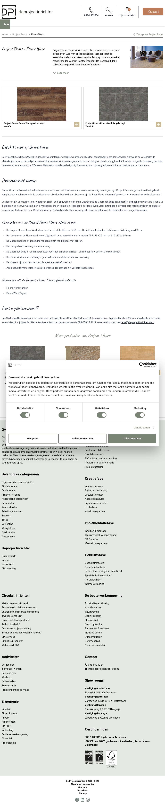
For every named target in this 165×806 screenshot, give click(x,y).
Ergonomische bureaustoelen (17, 482)
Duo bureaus (8, 490)
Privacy (6, 717)
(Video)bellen (9, 681)
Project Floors (19, 34)
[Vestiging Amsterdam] (124, 688)
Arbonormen (8, 721)
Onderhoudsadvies (95, 567)
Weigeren (32, 438)
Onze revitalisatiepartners (16, 620)
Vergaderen (8, 664)
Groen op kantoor (94, 624)
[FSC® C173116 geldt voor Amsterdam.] (124, 737)
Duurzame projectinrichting (16, 628)
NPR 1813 (7, 726)
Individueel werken (12, 668)
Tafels (5, 519)
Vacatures (7, 564)
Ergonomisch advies (95, 503)
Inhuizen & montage (95, 531)
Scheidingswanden (12, 511)
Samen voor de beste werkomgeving (21, 632)
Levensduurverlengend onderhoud (103, 571)
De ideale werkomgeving (15, 734)
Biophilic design (93, 615)
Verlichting (7, 524)
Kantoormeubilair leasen (98, 450)
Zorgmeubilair (92, 641)
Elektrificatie (8, 532)
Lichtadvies (91, 507)
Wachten (6, 677)
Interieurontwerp (94, 486)
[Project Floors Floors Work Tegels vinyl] (123, 108)
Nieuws (6, 560)
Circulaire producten (12, 641)
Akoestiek (7, 738)
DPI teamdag (9, 568)
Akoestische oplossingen (15, 498)
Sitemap (83, 793)
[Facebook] (77, 799)
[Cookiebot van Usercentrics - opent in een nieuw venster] (141, 364)
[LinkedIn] (82, 799)
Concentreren (9, 673)
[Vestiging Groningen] (124, 713)
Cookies (82, 787)
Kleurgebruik (91, 620)
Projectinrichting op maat (15, 689)
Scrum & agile (9, 685)
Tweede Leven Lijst (12, 615)
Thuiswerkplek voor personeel (101, 535)
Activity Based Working (97, 603)
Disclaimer (82, 790)
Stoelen (6, 515)
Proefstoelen (9, 742)
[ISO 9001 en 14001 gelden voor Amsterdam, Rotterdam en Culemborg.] (124, 743)
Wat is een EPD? (10, 645)
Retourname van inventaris (99, 462)
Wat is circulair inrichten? (15, 603)
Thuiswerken (92, 611)
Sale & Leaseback (94, 454)
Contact (153, 11)
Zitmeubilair (8, 503)
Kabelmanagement (95, 511)
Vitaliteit (6, 709)
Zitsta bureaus (9, 486)
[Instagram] (87, 799)
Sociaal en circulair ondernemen (19, 607)
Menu (8, 26)
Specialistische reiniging (98, 575)
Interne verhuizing (94, 584)
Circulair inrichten (94, 494)
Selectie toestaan (82, 438)
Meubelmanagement (96, 543)
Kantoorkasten (10, 507)
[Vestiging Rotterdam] (124, 697)
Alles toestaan (132, 438)
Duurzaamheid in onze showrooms (20, 611)
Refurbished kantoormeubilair (101, 458)
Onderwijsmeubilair (95, 645)
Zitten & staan (9, 713)
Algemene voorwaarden (82, 784)
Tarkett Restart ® (11, 624)
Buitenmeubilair (93, 637)
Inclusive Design (93, 632)
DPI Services (91, 539)
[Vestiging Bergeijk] (124, 705)
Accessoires (8, 536)
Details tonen (142, 427)
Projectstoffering (11, 494)
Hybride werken (93, 607)
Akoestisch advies (94, 498)
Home (5, 34)
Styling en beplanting (96, 490)
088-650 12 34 (94, 664)
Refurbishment (93, 579)
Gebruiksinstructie (94, 563)
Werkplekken (8, 528)
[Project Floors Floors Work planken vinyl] (41, 108)
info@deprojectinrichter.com (137, 322)
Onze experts (9, 556)
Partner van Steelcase (97, 628)
